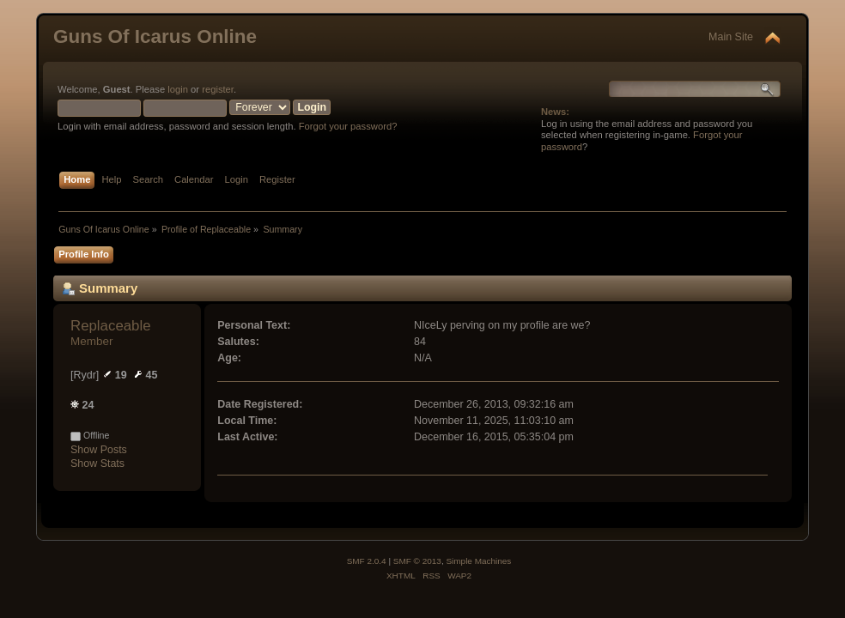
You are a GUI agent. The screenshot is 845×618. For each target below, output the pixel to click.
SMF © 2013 (417, 561)
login (177, 89)
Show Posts (98, 450)
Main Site (730, 37)
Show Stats (97, 463)
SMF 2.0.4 (366, 561)
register (218, 89)
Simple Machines (478, 561)
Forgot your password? (348, 126)
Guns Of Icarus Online (155, 36)
